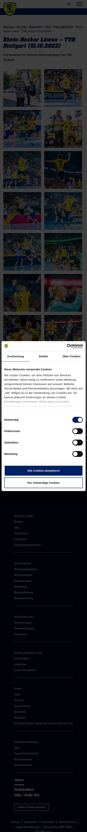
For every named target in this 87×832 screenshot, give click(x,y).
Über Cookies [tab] (72, 356)
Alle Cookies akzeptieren (43, 470)
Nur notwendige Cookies (43, 482)
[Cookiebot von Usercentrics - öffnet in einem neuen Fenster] (67, 346)
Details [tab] (43, 356)
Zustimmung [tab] (15, 356)
